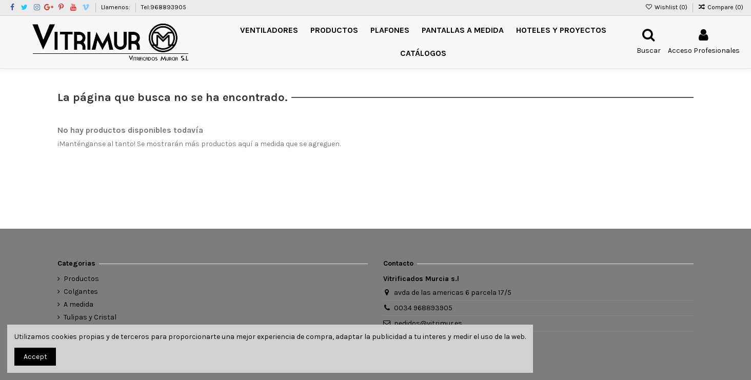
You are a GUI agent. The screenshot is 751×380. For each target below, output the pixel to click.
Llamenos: (116, 7)
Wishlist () (666, 7)
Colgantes (81, 291)
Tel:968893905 (163, 7)
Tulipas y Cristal (90, 317)
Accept (35, 356)
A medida (78, 304)
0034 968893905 (423, 308)
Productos (81, 278)
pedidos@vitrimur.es (428, 323)
